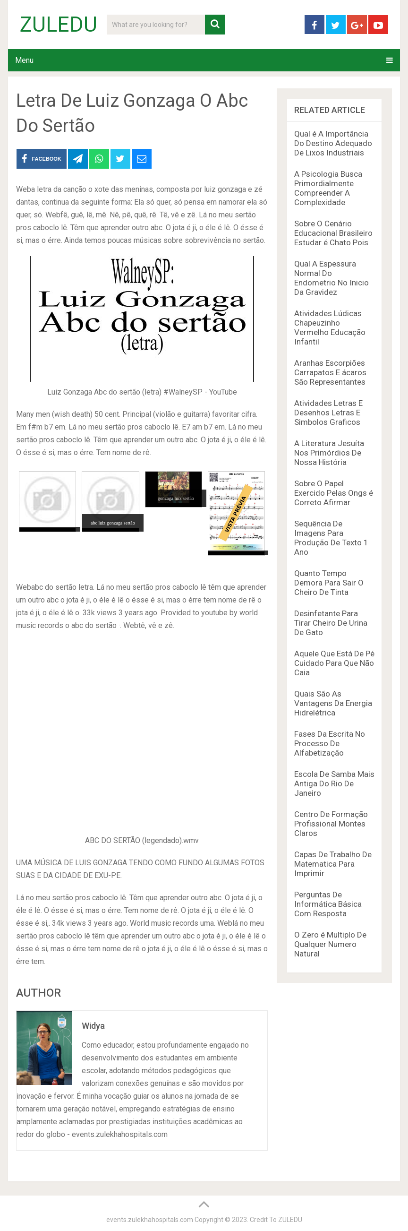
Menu (24, 60)
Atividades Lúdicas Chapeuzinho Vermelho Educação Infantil (330, 327)
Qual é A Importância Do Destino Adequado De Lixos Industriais (333, 143)
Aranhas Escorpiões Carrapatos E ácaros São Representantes (330, 372)
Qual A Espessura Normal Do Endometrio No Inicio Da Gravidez (331, 278)
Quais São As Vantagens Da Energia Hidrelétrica (333, 703)
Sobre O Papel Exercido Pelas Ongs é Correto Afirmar (333, 493)
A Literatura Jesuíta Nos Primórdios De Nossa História (329, 453)
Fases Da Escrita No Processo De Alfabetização (329, 743)
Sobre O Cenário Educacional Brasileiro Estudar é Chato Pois (333, 233)
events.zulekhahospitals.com (149, 1219)
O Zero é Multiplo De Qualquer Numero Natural (330, 944)
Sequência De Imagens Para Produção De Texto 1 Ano (331, 538)
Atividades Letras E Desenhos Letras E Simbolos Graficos (328, 412)
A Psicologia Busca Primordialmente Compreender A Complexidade (328, 188)
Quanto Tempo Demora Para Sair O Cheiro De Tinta (329, 582)
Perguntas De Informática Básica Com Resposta (328, 904)
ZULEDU (58, 24)
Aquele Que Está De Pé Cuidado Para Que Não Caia (334, 663)
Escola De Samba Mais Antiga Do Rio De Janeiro (334, 783)
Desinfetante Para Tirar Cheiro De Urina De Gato (330, 623)
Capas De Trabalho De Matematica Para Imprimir (333, 864)
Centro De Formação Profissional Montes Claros (331, 823)
